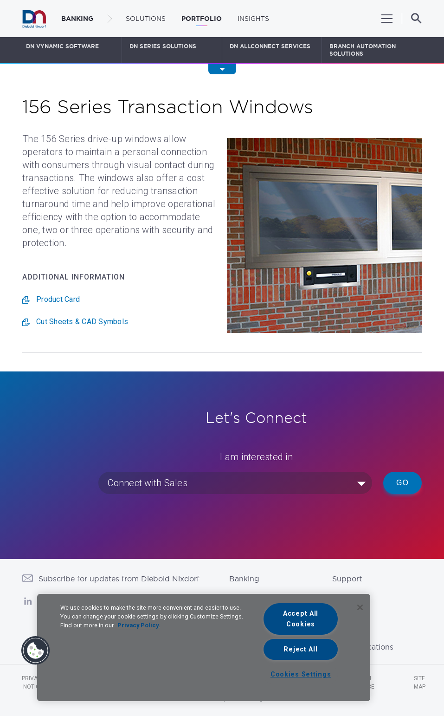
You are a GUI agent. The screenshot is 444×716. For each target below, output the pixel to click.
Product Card (58, 299)
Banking (244, 578)
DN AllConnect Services (270, 46)
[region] (203, 647)
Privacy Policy (138, 625)
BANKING (77, 18)
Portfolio (201, 18)
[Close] (360, 607)
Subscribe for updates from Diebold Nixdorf (119, 578)
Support (347, 578)
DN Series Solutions (162, 46)
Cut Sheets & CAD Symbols (82, 321)
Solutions (146, 18)
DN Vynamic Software (62, 46)
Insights (253, 18)
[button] (36, 650)
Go (402, 483)
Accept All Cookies (300, 619)
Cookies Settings (300, 674)
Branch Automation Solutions (362, 50)
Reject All (300, 649)
